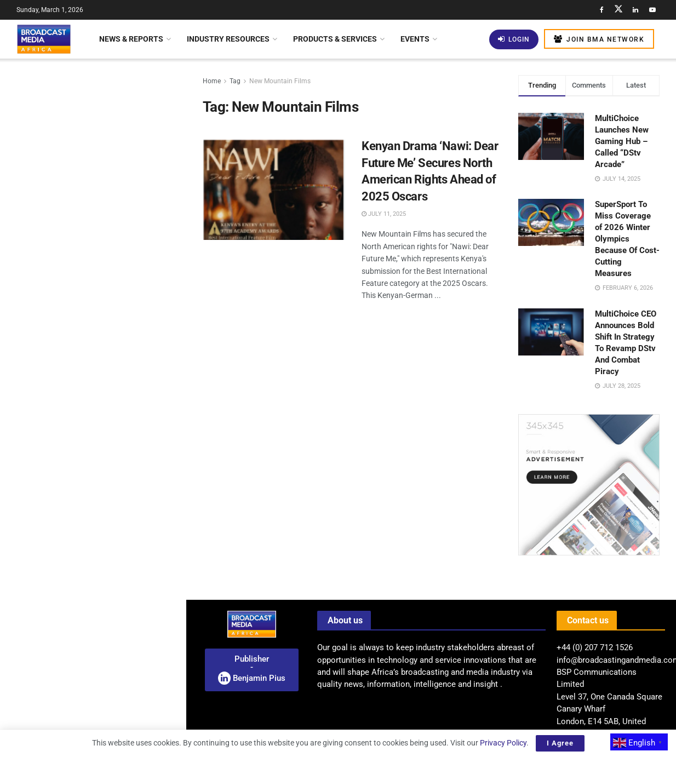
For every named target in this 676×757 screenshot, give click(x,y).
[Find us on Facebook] (601, 10)
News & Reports (131, 39)
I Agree (560, 743)
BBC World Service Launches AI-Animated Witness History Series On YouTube (112, 672)
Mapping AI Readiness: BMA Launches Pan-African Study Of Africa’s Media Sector (111, 183)
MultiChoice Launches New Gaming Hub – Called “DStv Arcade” (622, 141)
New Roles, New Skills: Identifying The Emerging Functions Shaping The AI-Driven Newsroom (114, 245)
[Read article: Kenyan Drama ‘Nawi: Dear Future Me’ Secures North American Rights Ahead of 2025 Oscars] (274, 189)
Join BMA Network (599, 39)
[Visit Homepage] (43, 39)
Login (514, 39)
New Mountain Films (280, 81)
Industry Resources (228, 39)
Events (414, 39)
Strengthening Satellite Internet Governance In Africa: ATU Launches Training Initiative (110, 307)
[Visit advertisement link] (92, 423)
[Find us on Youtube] (652, 10)
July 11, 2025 (384, 213)
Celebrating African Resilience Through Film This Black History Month (111, 466)
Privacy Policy (503, 742)
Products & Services (335, 39)
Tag (235, 81)
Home (212, 81)
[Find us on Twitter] (618, 10)
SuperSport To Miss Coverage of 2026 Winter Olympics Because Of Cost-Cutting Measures (627, 238)
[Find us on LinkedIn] (635, 10)
